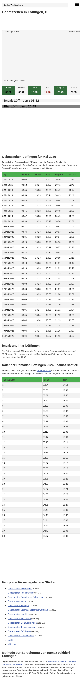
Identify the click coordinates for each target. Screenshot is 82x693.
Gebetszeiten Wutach (18, 601)
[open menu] (77, 4)
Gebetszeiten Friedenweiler (21, 593)
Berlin (10, 640)
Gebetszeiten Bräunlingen (20, 588)
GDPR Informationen (12, 689)
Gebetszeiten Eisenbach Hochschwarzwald (28, 610)
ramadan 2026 (44, 370)
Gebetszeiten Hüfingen (18, 605)
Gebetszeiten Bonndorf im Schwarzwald (26, 597)
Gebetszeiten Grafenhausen (21, 636)
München (12, 644)
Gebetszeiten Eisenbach (19, 618)
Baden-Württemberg (13, 5)
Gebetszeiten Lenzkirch (19, 614)
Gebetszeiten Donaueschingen (22, 623)
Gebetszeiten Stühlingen (19, 631)
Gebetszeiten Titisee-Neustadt (22, 627)
